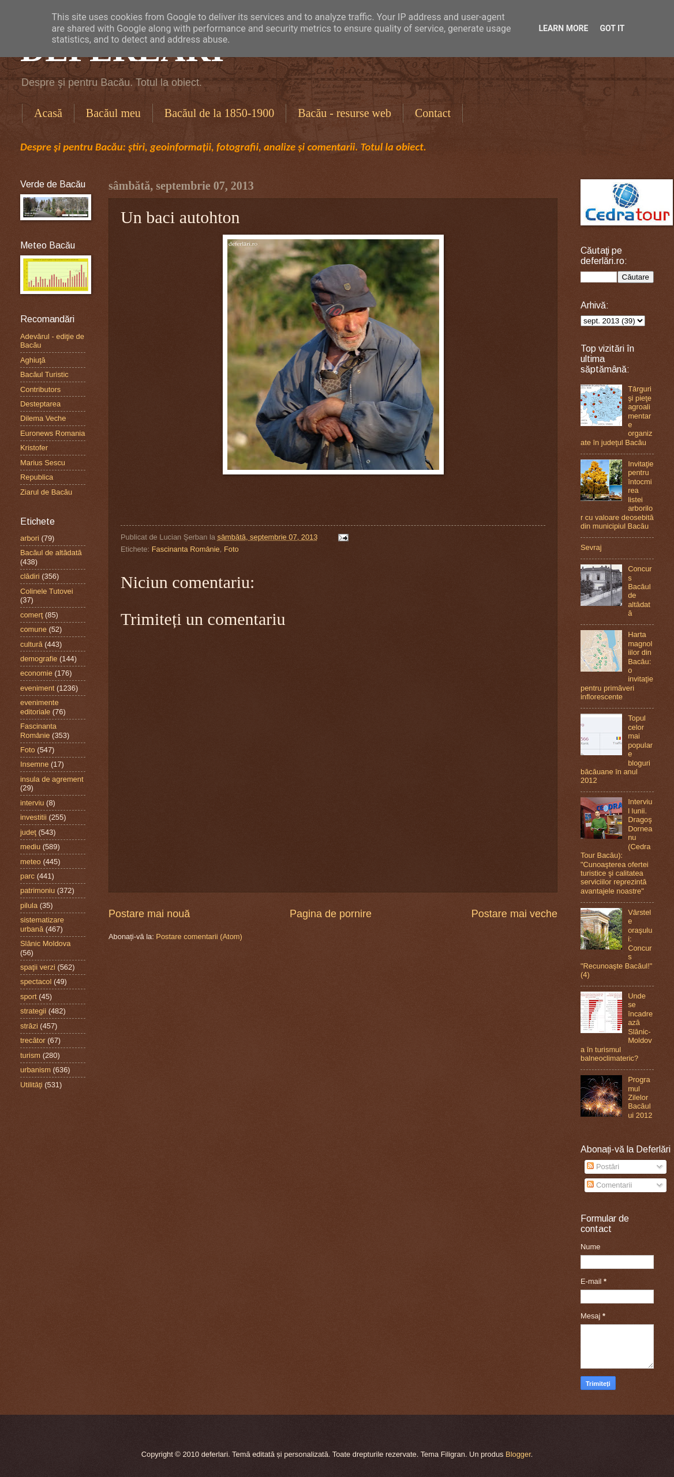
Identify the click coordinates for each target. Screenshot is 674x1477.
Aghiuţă (33, 360)
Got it (612, 28)
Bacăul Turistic (44, 374)
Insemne (34, 764)
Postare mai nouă (149, 914)
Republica (36, 477)
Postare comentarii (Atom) (199, 936)
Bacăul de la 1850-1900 (219, 113)
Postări (603, 1166)
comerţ (31, 615)
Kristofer (34, 447)
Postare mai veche (514, 914)
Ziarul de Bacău (46, 492)
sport (28, 996)
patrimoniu (37, 890)
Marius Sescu (42, 462)
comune (33, 629)
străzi (29, 1026)
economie (36, 673)
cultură (31, 644)
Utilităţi (31, 1084)
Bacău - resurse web (344, 113)
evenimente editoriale (39, 706)
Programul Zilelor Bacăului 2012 (640, 1097)
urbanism (35, 1069)
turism (30, 1055)
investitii (33, 817)
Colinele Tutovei (46, 591)
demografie (38, 658)
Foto (231, 549)
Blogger (518, 1454)
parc (27, 876)
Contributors (40, 389)
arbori (29, 538)
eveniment (37, 688)
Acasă (48, 113)
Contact (433, 113)
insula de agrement (52, 779)
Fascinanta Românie (186, 549)
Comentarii (609, 1185)
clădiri (30, 576)
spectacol (35, 981)
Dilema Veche (43, 418)
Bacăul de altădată (51, 552)
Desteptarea (40, 404)
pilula (29, 905)
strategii (33, 1011)
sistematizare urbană (42, 924)
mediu (30, 846)
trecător (33, 1040)
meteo (30, 861)
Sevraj (591, 547)
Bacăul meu (113, 113)
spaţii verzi (37, 967)
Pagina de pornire (331, 914)
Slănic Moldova (45, 943)
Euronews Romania (52, 433)
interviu (32, 802)
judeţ (28, 832)
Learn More (563, 28)
